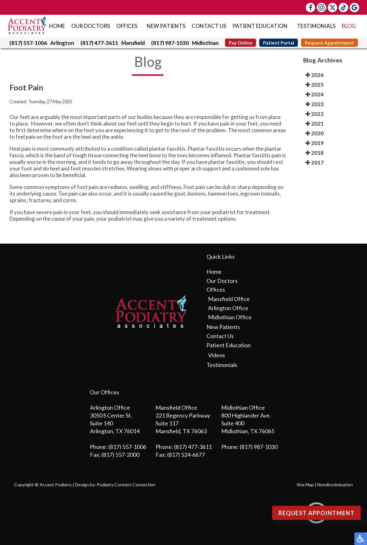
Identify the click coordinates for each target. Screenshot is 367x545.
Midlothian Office (230, 317)
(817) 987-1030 (170, 43)
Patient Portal (278, 43)
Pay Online (240, 43)
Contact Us (209, 26)
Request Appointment (329, 43)
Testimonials (316, 26)
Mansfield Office (229, 298)
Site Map (305, 484)
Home (57, 26)
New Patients (166, 26)
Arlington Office (228, 308)
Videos (216, 355)
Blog (349, 26)
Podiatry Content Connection (126, 484)
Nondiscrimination (335, 484)
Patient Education (260, 26)
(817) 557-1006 (28, 43)
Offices (126, 26)
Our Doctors (90, 26)
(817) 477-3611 (99, 43)
